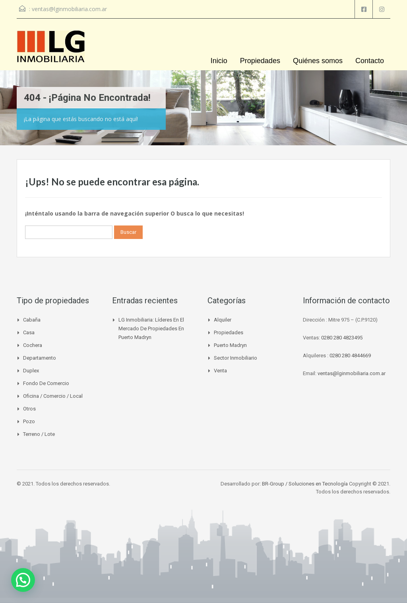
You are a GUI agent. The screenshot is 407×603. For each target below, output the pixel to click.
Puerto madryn (230, 345)
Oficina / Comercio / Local (53, 396)
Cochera (32, 345)
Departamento (39, 358)
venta (220, 371)
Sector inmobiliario (235, 358)
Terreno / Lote (39, 434)
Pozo (29, 421)
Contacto (369, 61)
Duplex (31, 371)
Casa (29, 332)
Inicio (219, 61)
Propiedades (260, 61)
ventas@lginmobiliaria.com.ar (69, 9)
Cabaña (32, 320)
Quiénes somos (318, 61)
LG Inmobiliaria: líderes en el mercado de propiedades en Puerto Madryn (151, 328)
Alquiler (222, 320)
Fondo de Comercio (46, 383)
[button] (23, 580)
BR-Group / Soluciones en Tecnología (305, 484)
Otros (29, 409)
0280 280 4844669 (350, 355)
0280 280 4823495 (341, 338)
